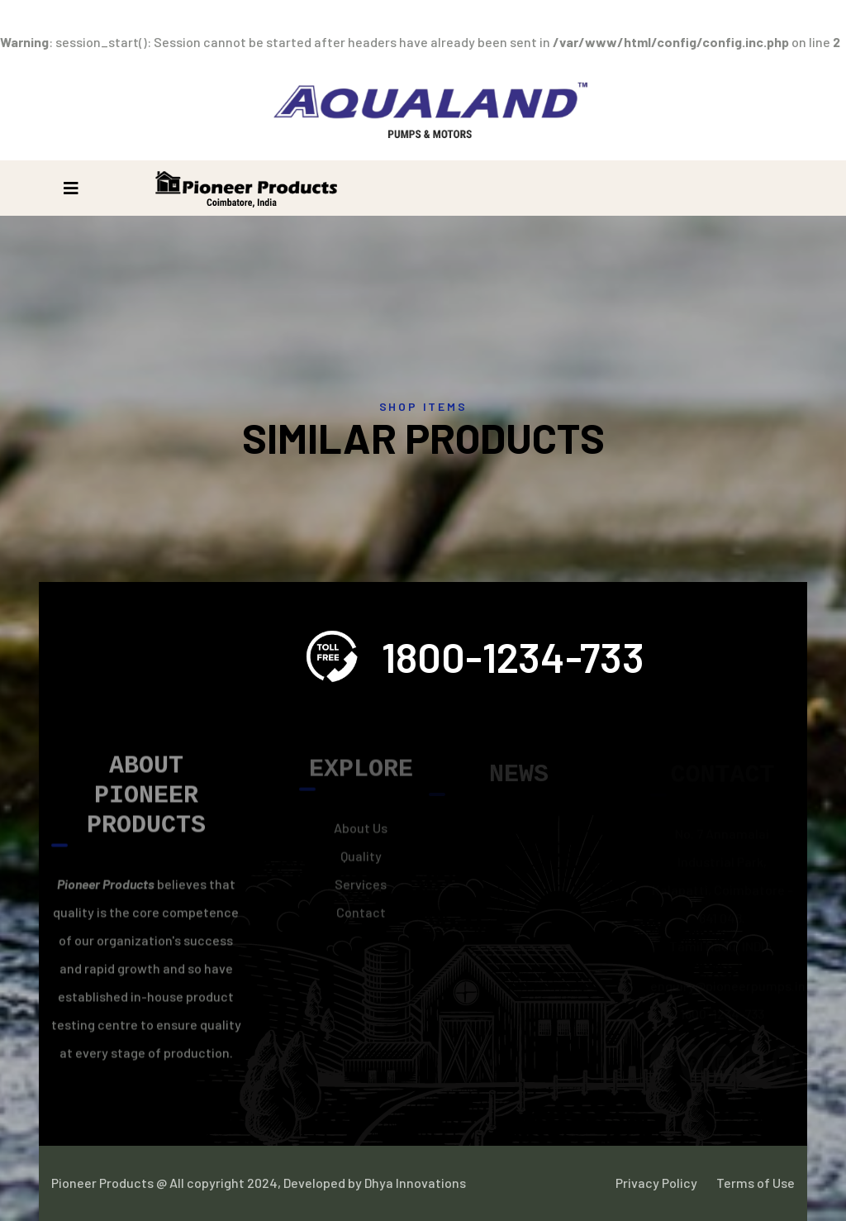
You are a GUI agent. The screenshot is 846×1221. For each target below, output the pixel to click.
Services (361, 888)
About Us (360, 832)
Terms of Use (755, 1182)
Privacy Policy (656, 1182)
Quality (361, 860)
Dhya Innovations (414, 1182)
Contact (361, 916)
